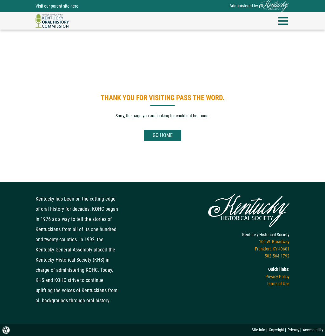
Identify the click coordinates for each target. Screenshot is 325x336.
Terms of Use (278, 283)
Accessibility (313, 329)
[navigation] (52, 20)
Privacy (293, 329)
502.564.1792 (277, 255)
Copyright (276, 329)
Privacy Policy (277, 276)
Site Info (258, 329)
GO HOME (163, 135)
